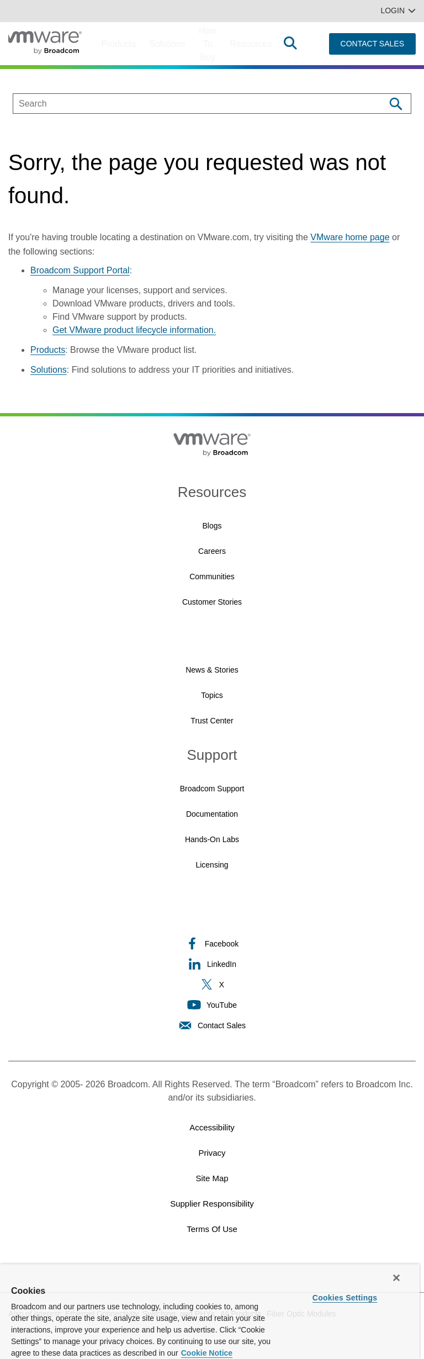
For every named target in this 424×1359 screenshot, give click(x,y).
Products (118, 44)
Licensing (211, 864)
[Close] (396, 1278)
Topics (212, 695)
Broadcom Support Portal (80, 270)
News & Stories (212, 669)
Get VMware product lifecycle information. (134, 330)
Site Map (211, 1178)
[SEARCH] (187, 103)
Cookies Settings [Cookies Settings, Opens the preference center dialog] (345, 1297)
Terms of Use (212, 1229)
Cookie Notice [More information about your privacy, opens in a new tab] (206, 1353)
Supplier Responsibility (212, 1203)
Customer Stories (212, 601)
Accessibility (212, 1127)
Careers (212, 551)
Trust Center (211, 720)
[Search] (395, 103)
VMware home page (349, 237)
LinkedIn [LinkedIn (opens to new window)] (212, 964)
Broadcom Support (212, 788)
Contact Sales (212, 1025)
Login (398, 10)
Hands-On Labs (212, 839)
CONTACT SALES (372, 43)
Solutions (167, 44)
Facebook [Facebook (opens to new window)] (212, 943)
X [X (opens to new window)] (212, 984)
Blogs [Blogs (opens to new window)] (211, 525)
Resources (251, 44)
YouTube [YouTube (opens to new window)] (212, 1005)
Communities (212, 576)
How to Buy (207, 44)
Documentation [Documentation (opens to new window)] (212, 814)
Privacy (211, 1152)
